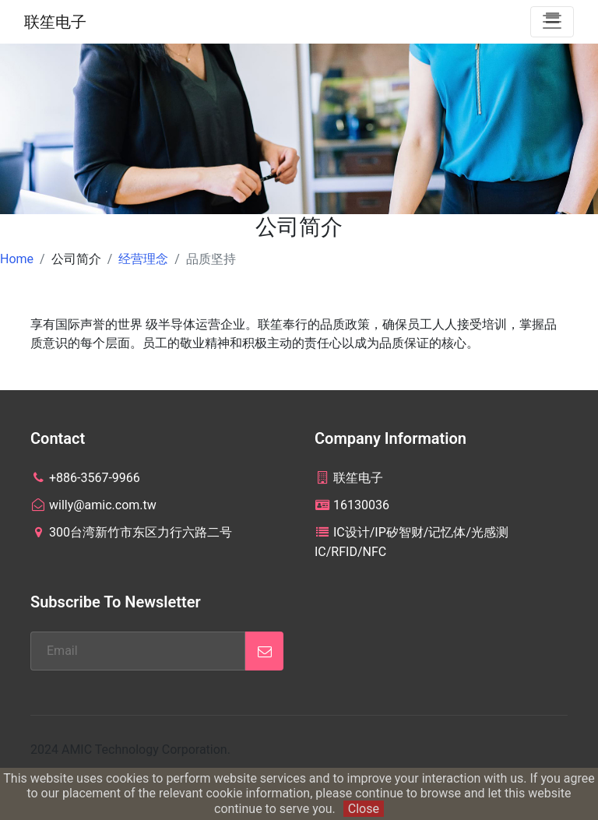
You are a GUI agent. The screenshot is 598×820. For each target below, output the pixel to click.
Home (16, 259)
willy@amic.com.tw (93, 505)
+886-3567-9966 (85, 477)
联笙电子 (55, 21)
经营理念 (143, 259)
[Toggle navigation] (552, 21)
